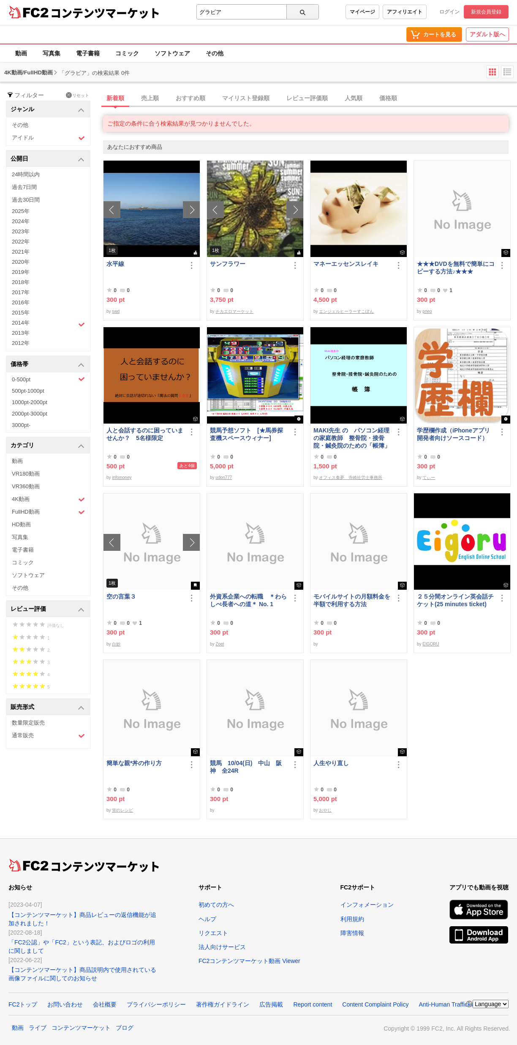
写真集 (51, 53)
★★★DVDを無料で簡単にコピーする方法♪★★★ (456, 267)
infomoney (121, 477)
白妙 (116, 644)
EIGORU (430, 644)
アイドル (48, 138)
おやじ (325, 810)
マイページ (362, 12)
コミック (127, 53)
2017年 (21, 292)
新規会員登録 (486, 12)
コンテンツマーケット (105, 13)
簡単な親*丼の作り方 (134, 763)
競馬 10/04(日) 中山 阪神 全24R (246, 767)
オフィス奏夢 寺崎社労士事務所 (350, 477)
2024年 (21, 221)
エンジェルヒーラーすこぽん (346, 311)
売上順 (150, 98)
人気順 (353, 98)
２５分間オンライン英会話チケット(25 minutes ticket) (455, 600)
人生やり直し (331, 763)
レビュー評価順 (307, 98)
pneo (427, 311)
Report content (312, 1004)
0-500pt (48, 379)
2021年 (21, 252)
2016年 (21, 302)
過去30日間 (26, 200)
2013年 (21, 333)
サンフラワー (227, 263)
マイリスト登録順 (245, 98)
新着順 (115, 98)
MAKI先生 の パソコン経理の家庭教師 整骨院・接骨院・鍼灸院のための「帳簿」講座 (351, 438)
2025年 (21, 211)
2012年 (21, 343)
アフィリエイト (404, 12)
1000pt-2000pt (29, 402)
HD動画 (21, 524)
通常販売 (48, 735)
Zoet (219, 644)
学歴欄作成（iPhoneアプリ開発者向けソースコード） (453, 434)
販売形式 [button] (47, 707)
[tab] (310, 98)
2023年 (21, 231)
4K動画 (48, 499)
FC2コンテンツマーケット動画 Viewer (249, 960)
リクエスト (213, 933)
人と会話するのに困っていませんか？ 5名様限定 (144, 434)
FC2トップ (22, 1004)
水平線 (115, 263)
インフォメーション (367, 904)
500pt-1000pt (28, 391)
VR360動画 (26, 486)
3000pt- (21, 425)
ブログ (124, 1027)
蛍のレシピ (122, 810)
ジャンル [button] (47, 110)
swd (116, 311)
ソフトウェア (172, 53)
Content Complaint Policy (375, 1004)
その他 (214, 53)
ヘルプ (207, 919)
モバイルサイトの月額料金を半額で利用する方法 (351, 600)
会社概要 (105, 1004)
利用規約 (352, 919)
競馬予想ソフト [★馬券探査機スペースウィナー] (246, 434)
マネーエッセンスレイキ (345, 263)
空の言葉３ (121, 596)
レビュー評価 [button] (47, 609)
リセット (77, 95)
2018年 (21, 282)
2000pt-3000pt (29, 413)
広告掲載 (271, 1004)
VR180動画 (26, 474)
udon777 (223, 477)
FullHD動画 (48, 512)
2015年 (21, 312)
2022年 (21, 241)
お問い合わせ (65, 1004)
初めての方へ (216, 904)
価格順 (388, 98)
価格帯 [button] (47, 365)
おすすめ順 (190, 98)
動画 (21, 53)
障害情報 (352, 933)
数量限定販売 (28, 722)
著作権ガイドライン (222, 1004)
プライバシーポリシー (156, 1004)
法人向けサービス (222, 947)
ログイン (449, 12)
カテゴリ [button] (47, 446)
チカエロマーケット (234, 311)
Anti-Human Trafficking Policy (457, 1004)
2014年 (48, 324)
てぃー (428, 477)
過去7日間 (24, 187)
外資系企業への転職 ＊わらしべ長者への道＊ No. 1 (248, 600)
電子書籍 (88, 53)
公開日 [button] (47, 159)
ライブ (37, 1027)
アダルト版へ (487, 34)
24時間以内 (26, 174)
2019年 (21, 272)
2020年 (21, 262)
